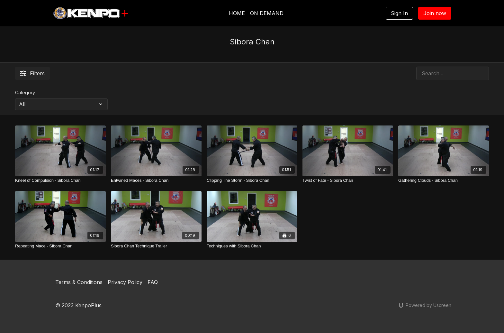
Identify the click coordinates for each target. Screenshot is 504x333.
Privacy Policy (125, 282)
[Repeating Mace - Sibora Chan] (60, 246)
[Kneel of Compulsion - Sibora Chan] (60, 180)
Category (25, 92)
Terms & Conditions (79, 282)
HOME (237, 13)
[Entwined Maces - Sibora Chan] (156, 180)
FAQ (153, 282)
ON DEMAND (267, 13)
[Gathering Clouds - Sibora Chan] (443, 180)
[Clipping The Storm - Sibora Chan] (252, 180)
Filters (32, 73)
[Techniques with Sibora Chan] (252, 246)
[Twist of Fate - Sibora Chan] (347, 180)
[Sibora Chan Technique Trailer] (156, 246)
